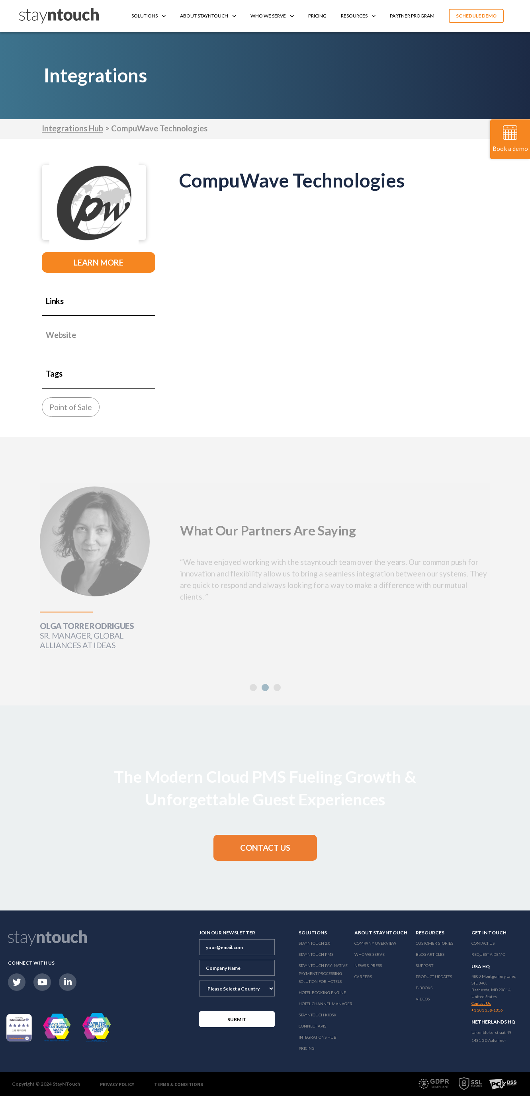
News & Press (368, 965)
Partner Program (412, 16)
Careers (363, 976)
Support (424, 965)
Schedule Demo (476, 16)
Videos (423, 998)
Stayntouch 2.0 (315, 943)
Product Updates (434, 976)
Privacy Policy (117, 1084)
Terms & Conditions (178, 1084)
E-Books (424, 987)
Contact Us (483, 943)
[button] (265, 848)
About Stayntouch (208, 16)
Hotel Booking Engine (322, 992)
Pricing (317, 16)
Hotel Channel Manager (325, 1003)
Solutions (148, 16)
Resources (358, 16)
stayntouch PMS (316, 954)
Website (61, 335)
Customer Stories (434, 943)
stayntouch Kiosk (317, 1014)
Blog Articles (430, 954)
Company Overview (375, 943)
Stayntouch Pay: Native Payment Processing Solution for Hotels (323, 973)
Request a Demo (488, 954)
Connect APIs (312, 1026)
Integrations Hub (72, 128)
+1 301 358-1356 (487, 1010)
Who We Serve (272, 16)
